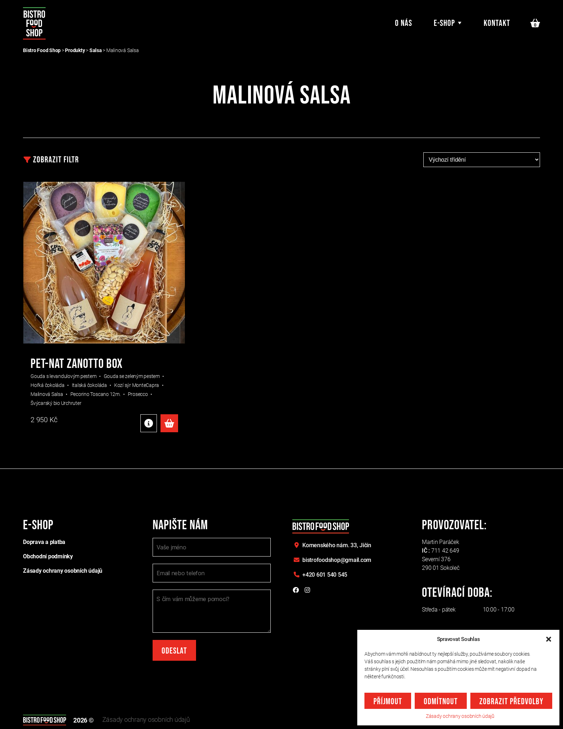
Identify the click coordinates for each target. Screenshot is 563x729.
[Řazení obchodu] (481, 159)
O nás (403, 23)
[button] (548, 639)
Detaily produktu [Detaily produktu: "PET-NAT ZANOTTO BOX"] (148, 423)
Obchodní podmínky (48, 556)
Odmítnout (441, 701)
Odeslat (174, 651)
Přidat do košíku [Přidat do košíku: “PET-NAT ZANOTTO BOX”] (169, 423)
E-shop (444, 23)
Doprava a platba (44, 542)
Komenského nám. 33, (336, 545)
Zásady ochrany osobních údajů (460, 716)
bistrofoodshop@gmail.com (336, 560)
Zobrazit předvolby (511, 701)
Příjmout (387, 701)
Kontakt (497, 23)
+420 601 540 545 (324, 574)
